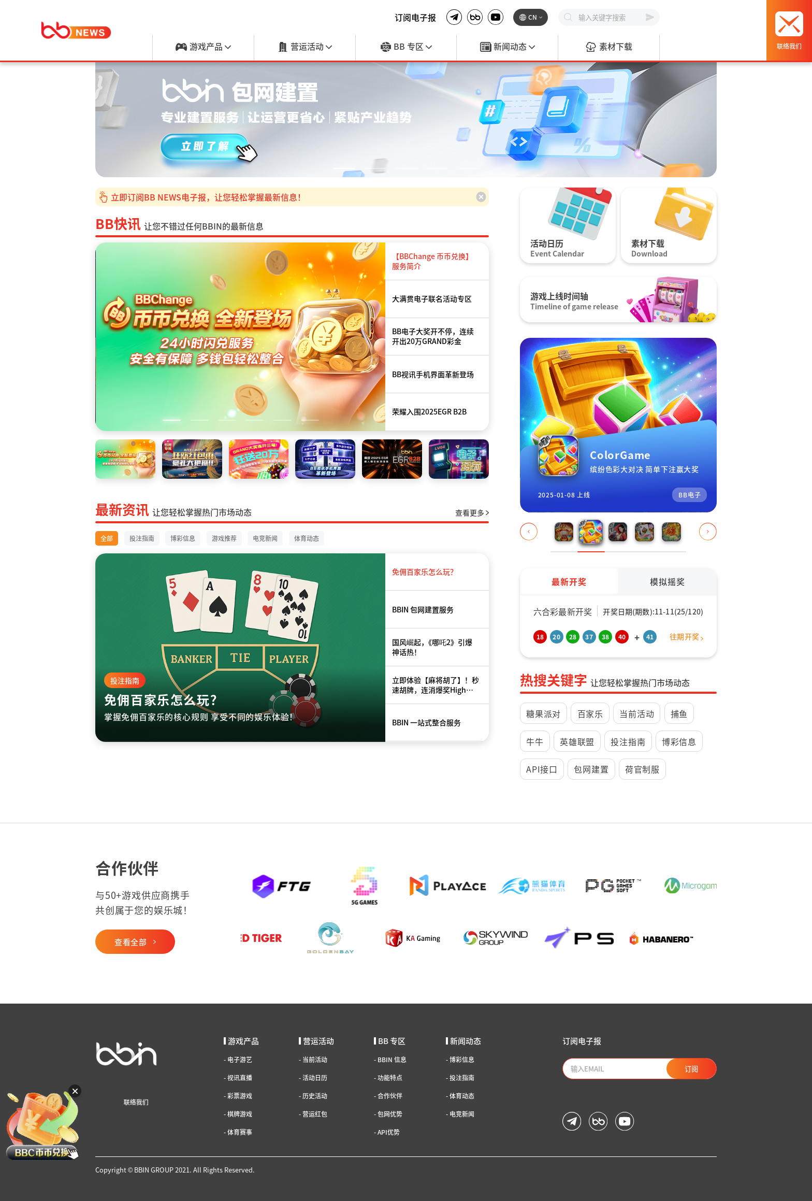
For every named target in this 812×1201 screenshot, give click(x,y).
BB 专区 (406, 47)
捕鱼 (679, 713)
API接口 (542, 769)
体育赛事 (238, 1132)
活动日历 (313, 1078)
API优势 (387, 1132)
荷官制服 (642, 769)
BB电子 (689, 494)
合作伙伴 (388, 1096)
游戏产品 (203, 47)
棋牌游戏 (238, 1114)
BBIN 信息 (390, 1059)
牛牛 (535, 741)
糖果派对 (543, 713)
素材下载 (608, 47)
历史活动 (313, 1096)
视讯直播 (238, 1078)
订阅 (691, 1069)
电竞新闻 (460, 1114)
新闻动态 (507, 47)
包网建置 (591, 769)
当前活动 (636, 713)
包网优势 (388, 1114)
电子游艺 (238, 1059)
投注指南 (124, 680)
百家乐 (590, 713)
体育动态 (460, 1096)
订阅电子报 (415, 17)
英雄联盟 (577, 741)
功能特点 (388, 1078)
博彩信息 (679, 741)
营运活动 (304, 47)
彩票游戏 (238, 1096)
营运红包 (313, 1114)
